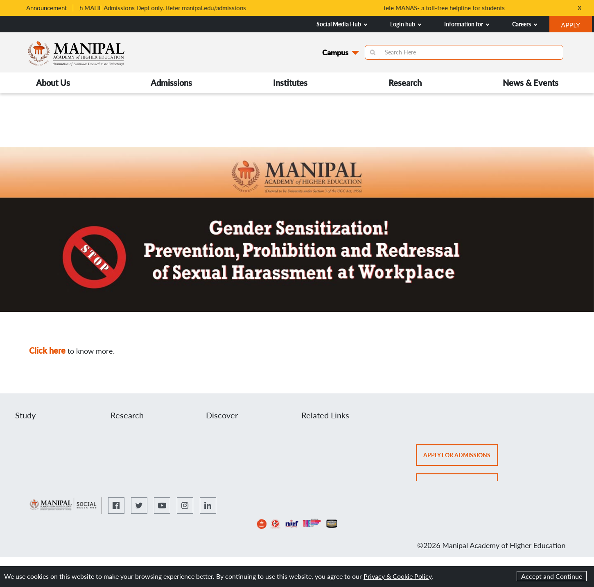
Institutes (290, 83)
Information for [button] (466, 23)
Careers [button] (524, 23)
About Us (53, 83)
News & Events (530, 83)
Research (405, 83)
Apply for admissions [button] (460, 457)
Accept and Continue (551, 576)
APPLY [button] (576, 25)
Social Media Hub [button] (341, 23)
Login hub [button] (405, 23)
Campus (335, 52)
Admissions (171, 83)
